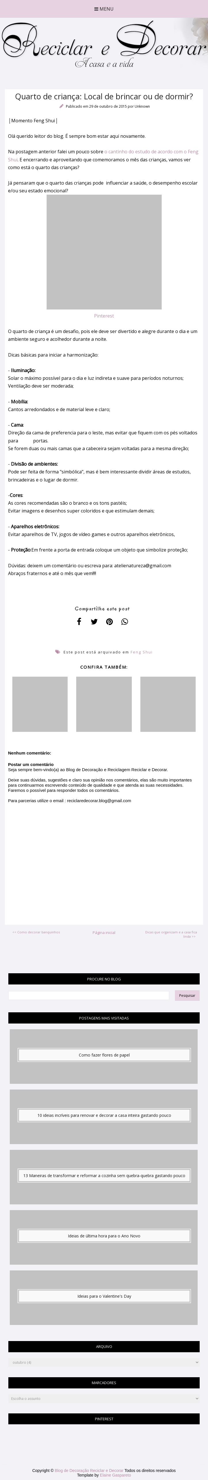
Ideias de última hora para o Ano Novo (104, 1236)
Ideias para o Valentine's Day (104, 1296)
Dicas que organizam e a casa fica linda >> (171, 934)
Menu (104, 9)
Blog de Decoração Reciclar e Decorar (90, 1470)
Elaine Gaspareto (115, 1475)
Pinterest (104, 316)
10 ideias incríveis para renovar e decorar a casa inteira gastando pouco (104, 1115)
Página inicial (104, 932)
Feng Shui (142, 652)
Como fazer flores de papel (104, 1055)
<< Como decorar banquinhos (36, 932)
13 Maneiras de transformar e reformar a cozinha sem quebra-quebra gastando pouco (104, 1175)
